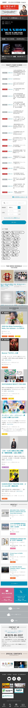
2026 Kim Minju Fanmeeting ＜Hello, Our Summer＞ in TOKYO (13, 327)
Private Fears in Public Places (16, 554)
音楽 (18, 238)
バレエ (16, 235)
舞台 (4, 498)
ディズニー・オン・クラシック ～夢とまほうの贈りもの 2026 (13, 416)
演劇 (16, 242)
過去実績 (15, 674)
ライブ (11, 336)
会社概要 (4, 674)
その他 (7, 235)
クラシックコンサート (10, 248)
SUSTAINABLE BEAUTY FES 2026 (14, 384)
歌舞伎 (7, 255)
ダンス (7, 258)
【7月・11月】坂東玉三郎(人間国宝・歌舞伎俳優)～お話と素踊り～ (13, 452)
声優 (15, 255)
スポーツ (7, 242)
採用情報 (9, 674)
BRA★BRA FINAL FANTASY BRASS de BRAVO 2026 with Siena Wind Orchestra (18, 512)
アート (16, 251)
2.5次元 (7, 251)
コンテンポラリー (18, 232)
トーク (4, 336)
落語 (16, 245)
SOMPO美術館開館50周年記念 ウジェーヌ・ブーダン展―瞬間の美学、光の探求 (18, 525)
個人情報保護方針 (22, 674)
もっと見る (14, 583)
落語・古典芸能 (5, 467)
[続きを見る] (8, 360)
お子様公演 (8, 238)
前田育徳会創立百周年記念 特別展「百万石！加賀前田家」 (18, 539)
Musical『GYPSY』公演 (10, 353)
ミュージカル (4, 367)
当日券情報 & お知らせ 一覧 (20, 197)
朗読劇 (7, 232)
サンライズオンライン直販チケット (12, 217)
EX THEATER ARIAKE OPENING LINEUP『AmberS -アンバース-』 (18, 568)
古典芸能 (7, 245)
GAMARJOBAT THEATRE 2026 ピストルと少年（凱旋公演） (14, 485)
